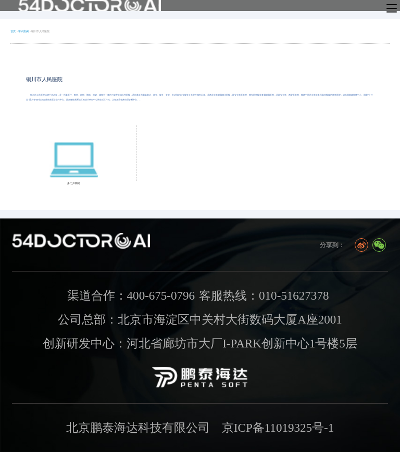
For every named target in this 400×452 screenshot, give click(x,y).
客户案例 (23, 31)
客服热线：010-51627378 (264, 295)
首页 (13, 31)
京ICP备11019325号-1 (278, 427)
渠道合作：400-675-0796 (131, 295)
